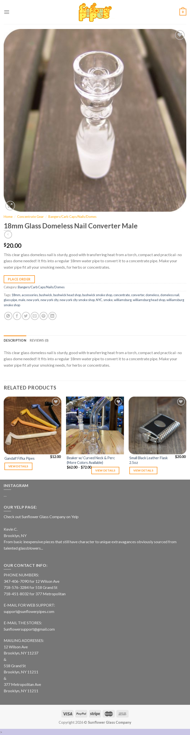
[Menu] (7, 12)
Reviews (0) (39, 340)
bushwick (45, 295)
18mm (16, 295)
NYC (99, 300)
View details (18, 466)
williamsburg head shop (149, 300)
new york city (49, 300)
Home (8, 217)
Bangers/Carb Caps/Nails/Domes (72, 217)
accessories (30, 295)
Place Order (19, 279)
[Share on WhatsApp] (8, 316)
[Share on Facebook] (17, 316)
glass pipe (10, 300)
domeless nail (169, 295)
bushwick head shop (67, 295)
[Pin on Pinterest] (44, 316)
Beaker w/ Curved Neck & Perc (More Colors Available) (91, 460)
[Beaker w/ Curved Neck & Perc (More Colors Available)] (95, 425)
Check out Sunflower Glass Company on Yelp (41, 516)
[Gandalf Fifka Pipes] (32, 425)
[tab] (15, 340)
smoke (108, 300)
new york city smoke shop (77, 300)
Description (15, 340)
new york (33, 300)
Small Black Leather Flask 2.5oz (148, 460)
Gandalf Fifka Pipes (19, 458)
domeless (152, 295)
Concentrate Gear (30, 217)
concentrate (121, 295)
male (21, 300)
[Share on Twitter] (26, 316)
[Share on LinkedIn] (52, 316)
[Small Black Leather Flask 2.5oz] (157, 425)
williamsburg (123, 300)
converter (137, 295)
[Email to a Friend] (35, 316)
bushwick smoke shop (97, 295)
